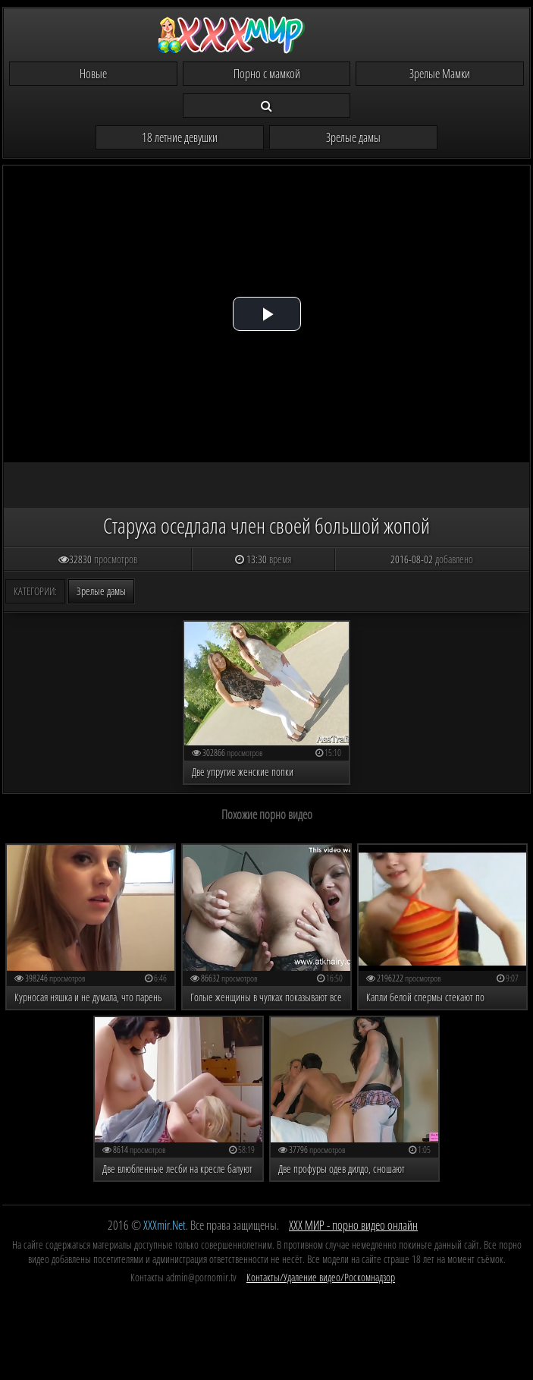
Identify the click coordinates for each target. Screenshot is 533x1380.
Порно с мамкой (267, 73)
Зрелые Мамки (439, 73)
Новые (93, 73)
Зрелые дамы (353, 137)
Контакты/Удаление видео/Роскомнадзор (320, 1277)
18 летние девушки (180, 137)
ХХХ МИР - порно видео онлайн (353, 1225)
